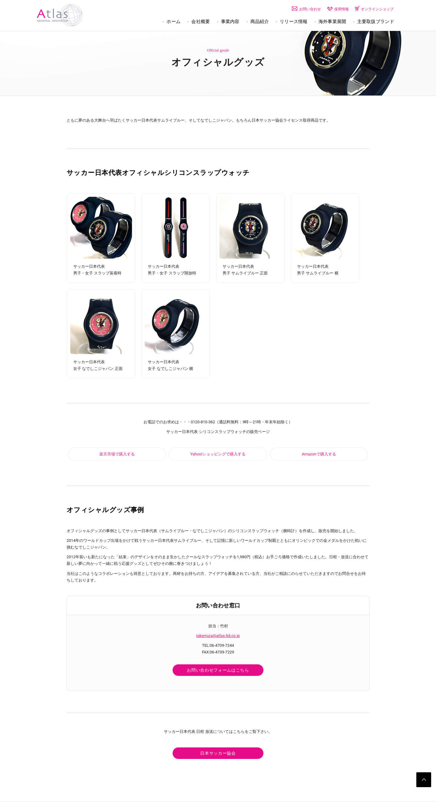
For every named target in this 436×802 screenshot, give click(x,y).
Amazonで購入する (319, 454)
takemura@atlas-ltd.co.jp (218, 635)
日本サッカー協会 (218, 753)
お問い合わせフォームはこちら (218, 670)
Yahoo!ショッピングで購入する (218, 454)
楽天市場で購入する (117, 454)
